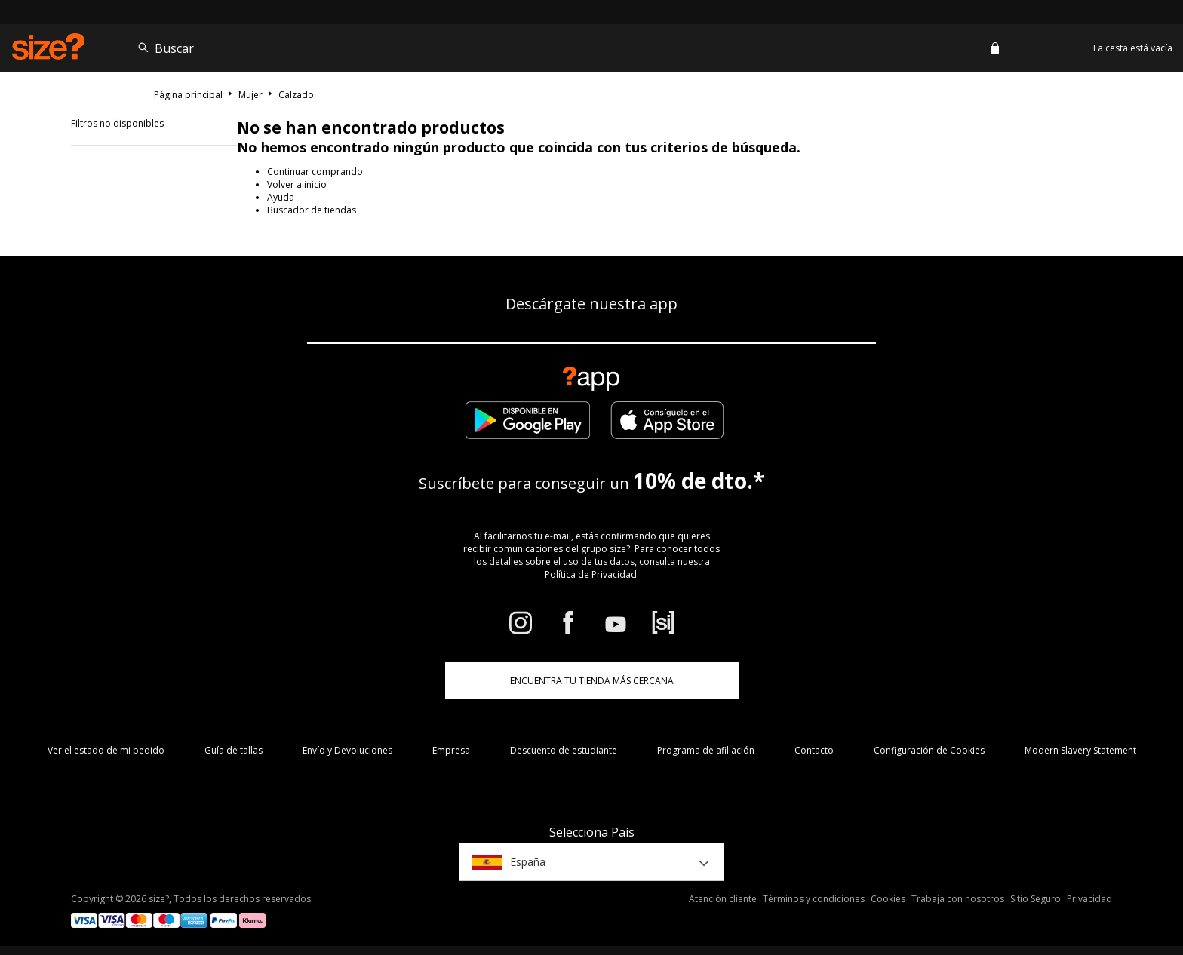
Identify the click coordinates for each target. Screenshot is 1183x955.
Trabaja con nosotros (957, 898)
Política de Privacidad (591, 574)
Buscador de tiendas (311, 210)
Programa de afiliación (705, 750)
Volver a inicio (297, 184)
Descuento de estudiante (563, 750)
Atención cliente (723, 898)
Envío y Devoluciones (347, 750)
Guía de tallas (233, 750)
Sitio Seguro (1035, 898)
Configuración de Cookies (929, 750)
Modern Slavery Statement (1080, 750)
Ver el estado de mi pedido (106, 750)
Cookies (888, 898)
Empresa (451, 750)
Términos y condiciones (814, 898)
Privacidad (1089, 898)
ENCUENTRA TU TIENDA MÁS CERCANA (592, 680)
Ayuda (280, 197)
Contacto (814, 750)
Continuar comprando (315, 171)
